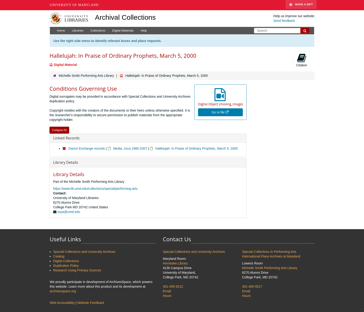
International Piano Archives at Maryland (271, 256)
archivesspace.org (63, 291)
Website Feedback (90, 303)
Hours (167, 296)
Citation (301, 60)
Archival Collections (125, 17)
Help (144, 30)
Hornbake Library (175, 263)
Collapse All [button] (59, 130)
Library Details (65, 162)
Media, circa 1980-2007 (130, 148)
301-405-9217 (252, 286)
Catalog (58, 256)
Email (167, 291)
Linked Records (66, 138)
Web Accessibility (62, 303)
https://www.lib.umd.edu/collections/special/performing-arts (95, 188)
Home (61, 30)
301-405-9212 (173, 286)
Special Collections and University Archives (84, 252)
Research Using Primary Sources (77, 270)
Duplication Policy (66, 265)
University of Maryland (74, 5)
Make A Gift (301, 5)
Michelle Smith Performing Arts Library (86, 75)
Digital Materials (122, 30)
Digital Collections (66, 261)
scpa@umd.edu (68, 212)
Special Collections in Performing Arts (269, 252)
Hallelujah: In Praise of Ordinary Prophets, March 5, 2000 (196, 148)
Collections (98, 30)
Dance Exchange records (86, 148)
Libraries (78, 30)
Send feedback (284, 21)
